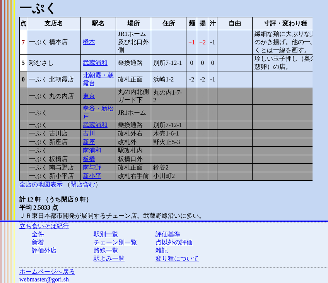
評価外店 (44, 250)
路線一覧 (106, 250)
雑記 (161, 250)
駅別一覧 (106, 234)
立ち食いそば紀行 (44, 226)
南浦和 (92, 150)
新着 (38, 242)
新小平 (92, 176)
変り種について (177, 258)
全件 (38, 234)
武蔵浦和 (95, 62)
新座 (89, 142)
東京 (89, 96)
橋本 (89, 42)
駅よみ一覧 (109, 258)
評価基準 (167, 234)
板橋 (89, 159)
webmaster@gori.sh (44, 279)
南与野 (92, 167)
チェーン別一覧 (115, 242)
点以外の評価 (174, 242)
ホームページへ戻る (47, 271)
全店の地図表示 (41, 184)
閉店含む (82, 184)
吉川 (89, 133)
